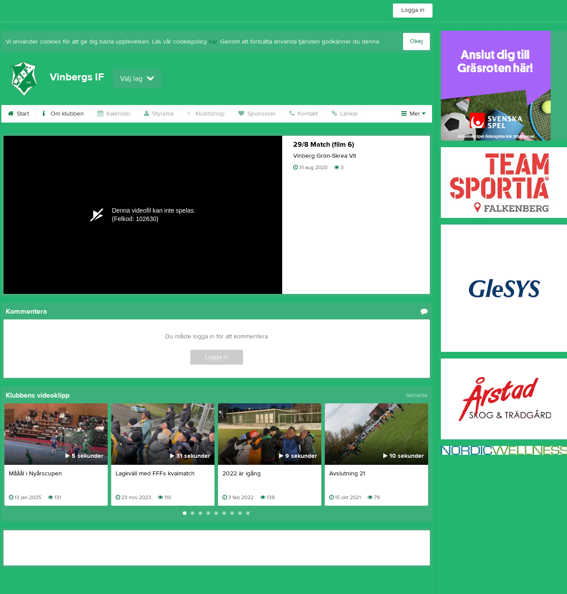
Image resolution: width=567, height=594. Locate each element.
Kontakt (304, 114)
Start (18, 114)
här (213, 42)
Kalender (114, 114)
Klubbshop (206, 114)
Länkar (344, 114)
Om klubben (63, 114)
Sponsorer (257, 114)
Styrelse (159, 114)
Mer (413, 114)
